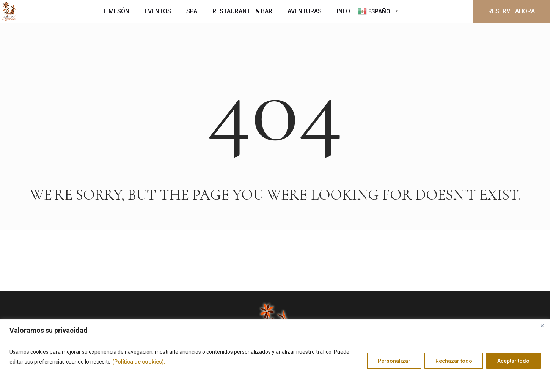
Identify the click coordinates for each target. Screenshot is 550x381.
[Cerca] (542, 325)
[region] (275, 350)
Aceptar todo (513, 361)
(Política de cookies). (138, 362)
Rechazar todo (453, 361)
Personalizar (394, 361)
